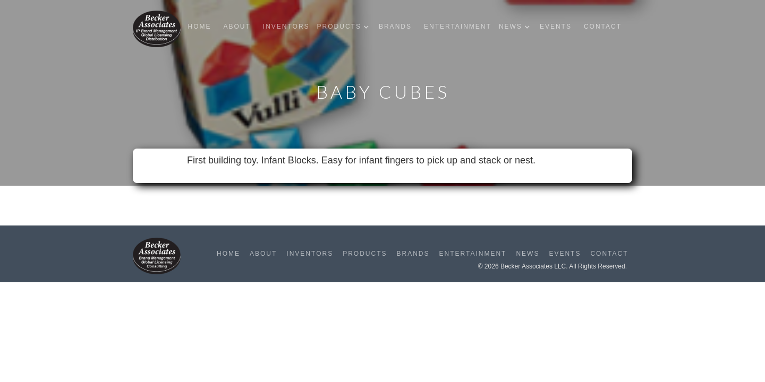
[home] (157, 29)
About (236, 26)
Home (199, 26)
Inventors (286, 26)
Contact (603, 26)
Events (556, 26)
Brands (395, 26)
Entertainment (457, 26)
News (527, 253)
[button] (345, 26)
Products (365, 253)
